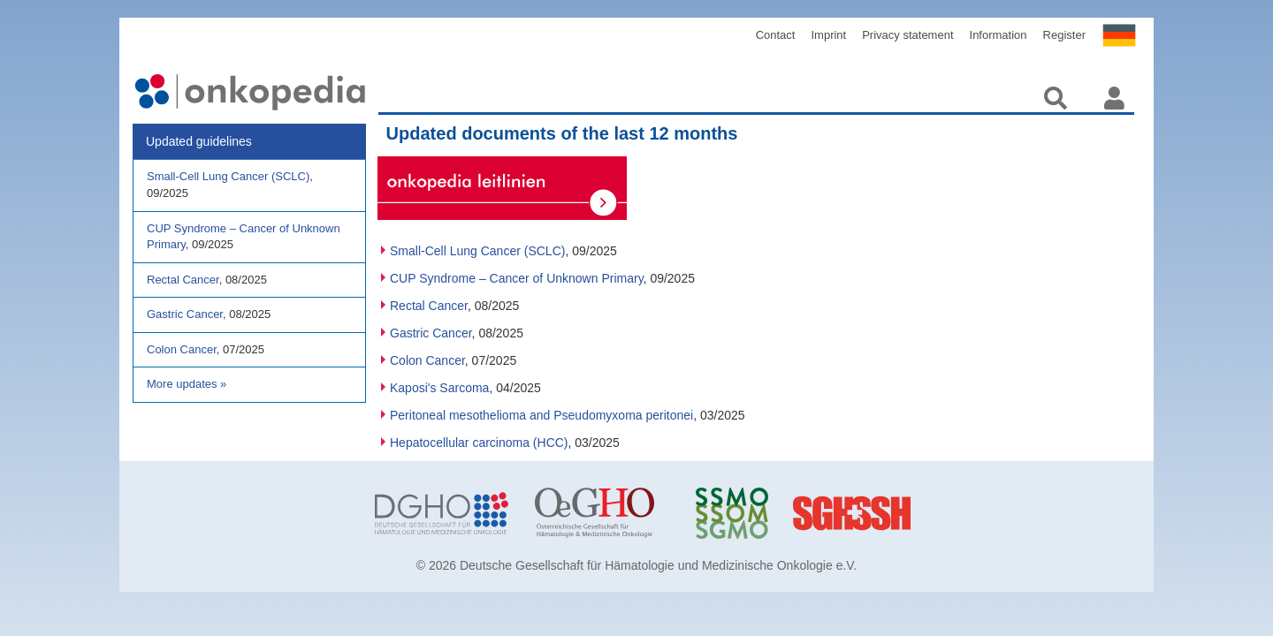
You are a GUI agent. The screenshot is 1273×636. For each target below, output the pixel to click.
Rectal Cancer (429, 306)
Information (998, 35)
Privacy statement (907, 35)
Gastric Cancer (431, 333)
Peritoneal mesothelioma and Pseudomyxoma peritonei (541, 415)
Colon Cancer (427, 360)
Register (1064, 35)
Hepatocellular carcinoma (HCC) (479, 442)
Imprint (828, 35)
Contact (776, 35)
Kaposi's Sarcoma (439, 388)
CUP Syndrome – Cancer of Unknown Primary (517, 278)
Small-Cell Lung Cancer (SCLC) (477, 251)
